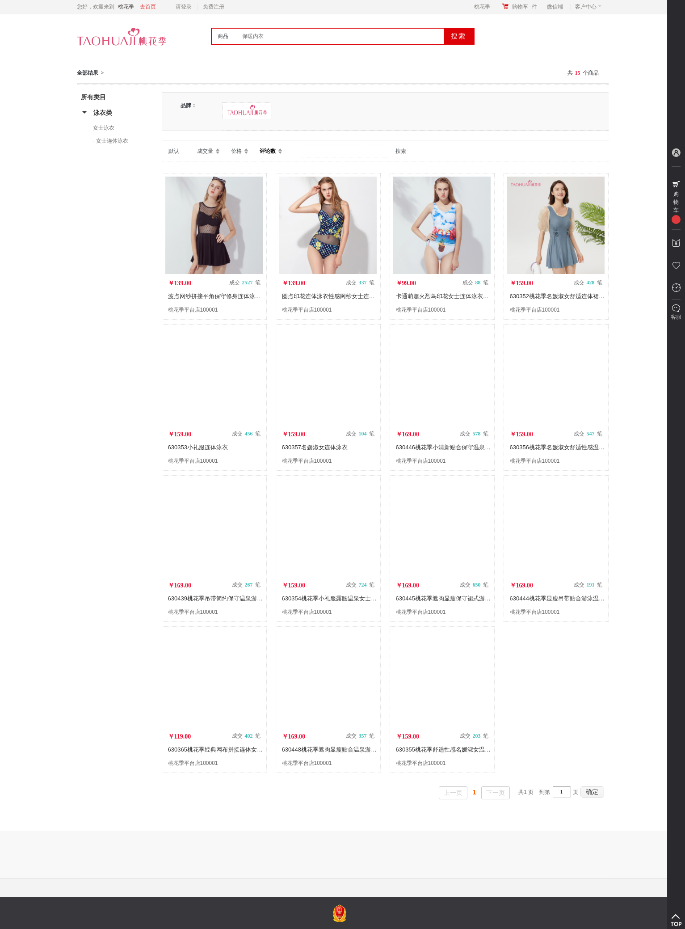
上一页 (453, 792)
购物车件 (524, 7)
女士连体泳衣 (112, 141)
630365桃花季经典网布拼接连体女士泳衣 (221, 749)
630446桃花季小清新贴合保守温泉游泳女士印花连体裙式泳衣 (475, 447)
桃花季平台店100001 (193, 310)
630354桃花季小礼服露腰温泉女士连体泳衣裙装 (344, 598)
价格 (236, 151)
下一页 (495, 792)
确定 (592, 791)
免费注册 (213, 7)
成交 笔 (245, 282)
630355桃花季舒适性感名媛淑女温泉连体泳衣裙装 (460, 749)
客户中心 (588, 7)
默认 (173, 151)
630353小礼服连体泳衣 (198, 447)
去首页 (148, 7)
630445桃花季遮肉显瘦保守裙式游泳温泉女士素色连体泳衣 (472, 598)
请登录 (184, 7)
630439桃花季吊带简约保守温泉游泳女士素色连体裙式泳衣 (244, 598)
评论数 (268, 151)
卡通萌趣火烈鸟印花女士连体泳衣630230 (449, 296)
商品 (223, 36)
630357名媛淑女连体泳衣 (315, 447)
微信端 (555, 7)
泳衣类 (102, 112)
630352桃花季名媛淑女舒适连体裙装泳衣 (563, 296)
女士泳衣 (103, 128)
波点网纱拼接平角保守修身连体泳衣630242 (224, 296)
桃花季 (482, 7)
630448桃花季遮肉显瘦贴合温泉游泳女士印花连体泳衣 (352, 749)
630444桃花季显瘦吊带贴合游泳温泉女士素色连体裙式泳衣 (586, 598)
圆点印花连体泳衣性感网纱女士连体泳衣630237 (344, 296)
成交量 (205, 151)
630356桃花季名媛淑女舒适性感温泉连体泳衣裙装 (574, 447)
